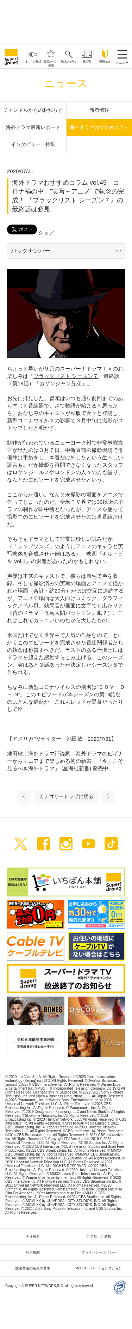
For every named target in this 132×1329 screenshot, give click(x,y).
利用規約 (34, 1252)
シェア (46, 232)
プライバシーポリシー (100, 1252)
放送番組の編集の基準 (34, 1268)
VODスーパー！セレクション (101, 1268)
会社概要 (34, 1236)
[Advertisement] (66, 21)
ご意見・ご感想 (101, 1236)
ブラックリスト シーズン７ (65, 376)
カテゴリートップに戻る (66, 796)
